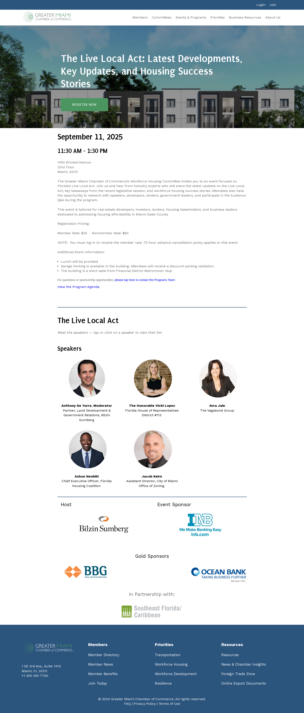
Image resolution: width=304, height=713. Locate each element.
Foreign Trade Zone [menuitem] (238, 674)
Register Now (84, 105)
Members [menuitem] (140, 17)
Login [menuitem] (260, 5)
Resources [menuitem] (230, 655)
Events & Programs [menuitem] (191, 17)
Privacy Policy (145, 704)
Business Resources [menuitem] (245, 17)
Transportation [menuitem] (168, 655)
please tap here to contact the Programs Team (144, 280)
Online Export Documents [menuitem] (243, 683)
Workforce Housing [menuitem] (171, 664)
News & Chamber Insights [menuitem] (243, 664)
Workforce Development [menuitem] (176, 674)
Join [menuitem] (272, 5)
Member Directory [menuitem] (103, 655)
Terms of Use (169, 704)
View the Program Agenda (78, 287)
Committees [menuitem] (161, 17)
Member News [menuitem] (100, 664)
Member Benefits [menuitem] (103, 674)
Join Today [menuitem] (97, 683)
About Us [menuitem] (272, 17)
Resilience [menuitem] (163, 683)
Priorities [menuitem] (217, 17)
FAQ (127, 704)
